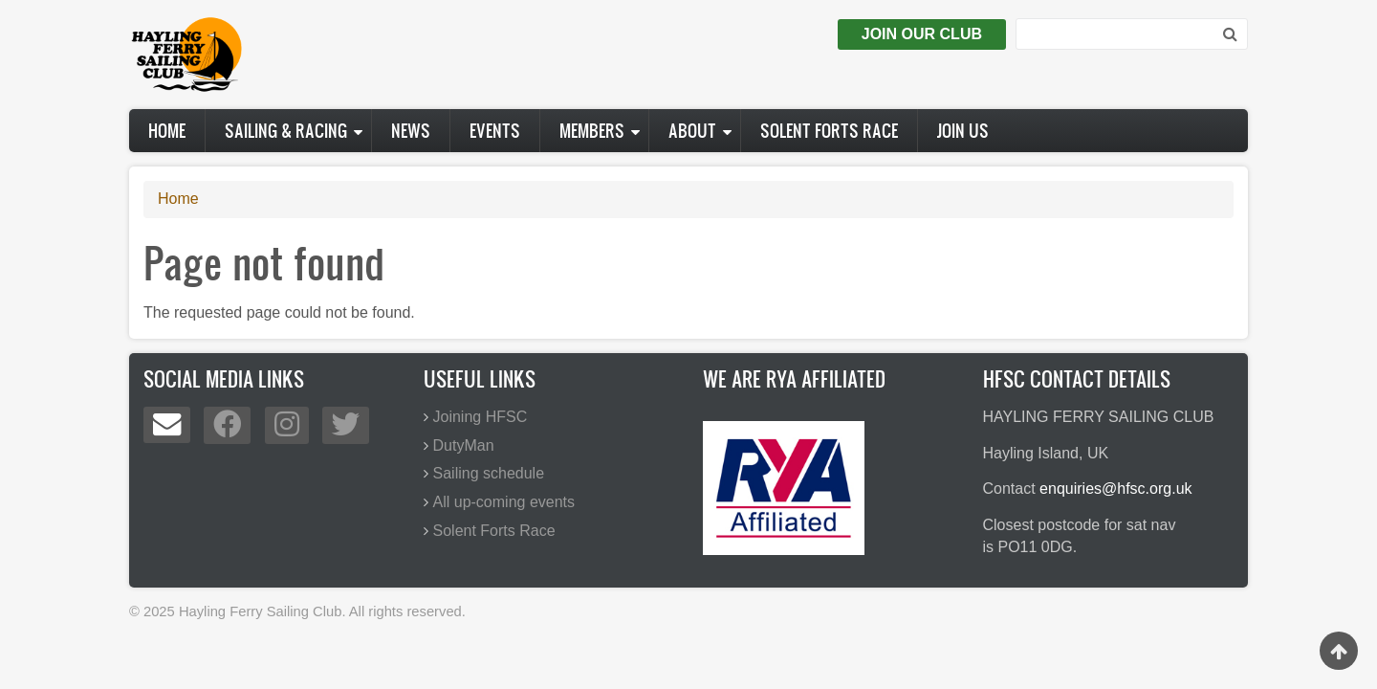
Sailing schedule (489, 473)
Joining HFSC (480, 417)
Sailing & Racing (286, 131)
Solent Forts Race (829, 131)
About (692, 131)
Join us (963, 131)
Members (591, 131)
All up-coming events (504, 502)
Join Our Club (922, 34)
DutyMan (463, 445)
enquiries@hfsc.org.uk (1115, 488)
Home (167, 131)
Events (495, 131)
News (410, 131)
